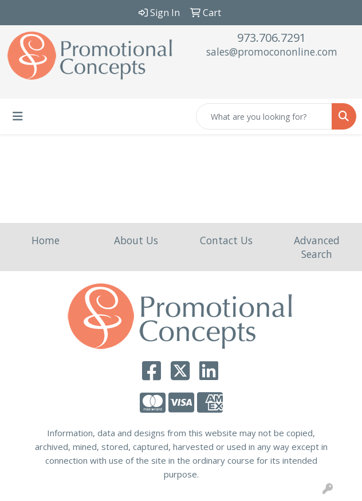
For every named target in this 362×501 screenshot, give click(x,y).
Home (46, 240)
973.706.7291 (271, 37)
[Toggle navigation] (18, 116)
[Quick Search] (264, 116)
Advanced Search (317, 247)
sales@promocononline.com (271, 51)
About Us (136, 240)
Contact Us (226, 240)
